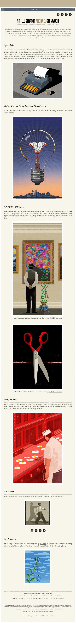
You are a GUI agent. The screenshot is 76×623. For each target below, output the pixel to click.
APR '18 (35, 596)
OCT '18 (14, 598)
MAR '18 (28, 596)
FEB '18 (21, 596)
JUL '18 (55, 596)
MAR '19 (48, 598)
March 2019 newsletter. (54, 318)
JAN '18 (15, 596)
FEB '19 (41, 598)
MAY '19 (61, 598)
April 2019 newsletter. (54, 392)
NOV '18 (21, 598)
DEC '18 (28, 598)
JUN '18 (48, 596)
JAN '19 (35, 598)
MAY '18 (42, 596)
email (57, 24)
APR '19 (55, 598)
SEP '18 (61, 596)
